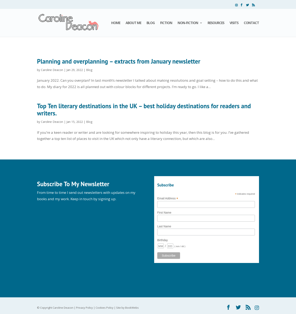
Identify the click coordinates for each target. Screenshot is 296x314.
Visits (234, 23)
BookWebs (132, 307)
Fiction (166, 23)
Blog (151, 23)
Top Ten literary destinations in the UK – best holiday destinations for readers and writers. (144, 109)
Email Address (167, 198)
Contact (251, 23)
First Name (164, 212)
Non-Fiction (188, 23)
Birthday (162, 240)
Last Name (164, 226)
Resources (216, 23)
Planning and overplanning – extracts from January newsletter (118, 61)
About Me (133, 23)
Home (115, 23)
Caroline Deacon (52, 70)
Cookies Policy (104, 307)
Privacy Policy (84, 307)
